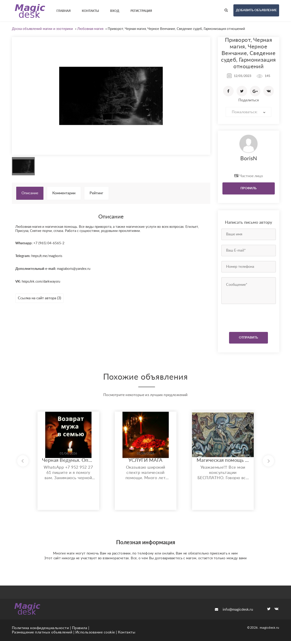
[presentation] (249, 317)
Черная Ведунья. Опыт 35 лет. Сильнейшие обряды (68, 460)
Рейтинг (96, 193)
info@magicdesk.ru (234, 609)
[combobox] (248, 112)
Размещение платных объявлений (42, 632)
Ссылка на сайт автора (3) (39, 298)
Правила (79, 628)
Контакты (126, 632)
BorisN (248, 158)
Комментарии (63, 193)
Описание (29, 193)
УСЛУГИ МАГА (145, 460)
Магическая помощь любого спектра (223, 460)
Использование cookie (95, 632)
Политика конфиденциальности (40, 628)
